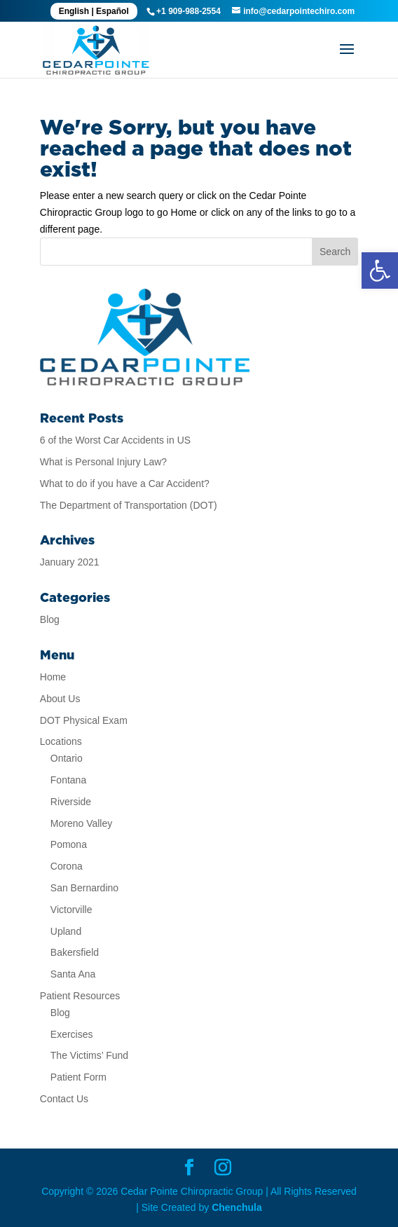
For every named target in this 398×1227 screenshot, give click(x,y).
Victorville (71, 909)
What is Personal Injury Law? (103, 461)
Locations (61, 741)
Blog (50, 619)
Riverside (70, 801)
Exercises (71, 1034)
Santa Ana (73, 974)
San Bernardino (84, 887)
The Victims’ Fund (89, 1055)
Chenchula (237, 1207)
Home (53, 677)
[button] (380, 270)
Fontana (68, 780)
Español (112, 11)
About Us (60, 698)
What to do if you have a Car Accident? (125, 483)
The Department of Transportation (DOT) (128, 505)
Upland (65, 931)
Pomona (68, 844)
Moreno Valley (81, 823)
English (74, 11)
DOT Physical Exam (84, 720)
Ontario (66, 758)
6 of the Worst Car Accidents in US (115, 440)
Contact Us (64, 1098)
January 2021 (70, 562)
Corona (66, 866)
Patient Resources (80, 995)
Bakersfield (74, 952)
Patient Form (78, 1077)
